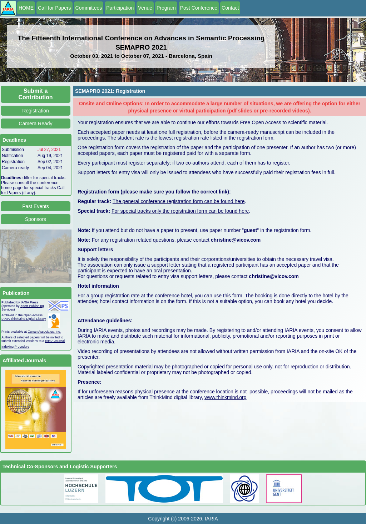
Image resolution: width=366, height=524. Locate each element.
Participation (120, 8)
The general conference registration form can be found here (179, 201)
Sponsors (35, 219)
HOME (26, 8)
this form (232, 295)
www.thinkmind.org (225, 397)
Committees (88, 8)
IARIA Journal (55, 341)
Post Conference (198, 8)
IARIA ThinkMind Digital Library (23, 319)
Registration (35, 111)
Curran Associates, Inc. (44, 331)
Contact (230, 8)
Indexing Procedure (15, 346)
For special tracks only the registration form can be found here (180, 211)
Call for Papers (54, 8)
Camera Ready (35, 123)
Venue (145, 8)
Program (166, 8)
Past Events (35, 206)
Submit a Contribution (36, 94)
